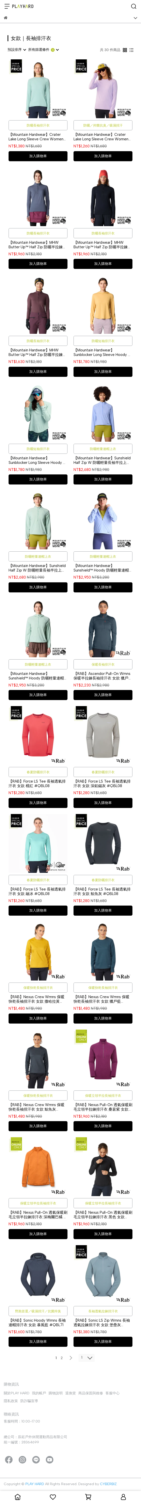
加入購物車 (38, 156)
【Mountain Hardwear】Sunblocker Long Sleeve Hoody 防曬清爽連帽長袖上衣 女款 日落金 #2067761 (103, 352)
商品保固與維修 (90, 1393)
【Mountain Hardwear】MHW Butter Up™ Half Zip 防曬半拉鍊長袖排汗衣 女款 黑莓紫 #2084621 (37, 352)
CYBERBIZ (108, 1484)
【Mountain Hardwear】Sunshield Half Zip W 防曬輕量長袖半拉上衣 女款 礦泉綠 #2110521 (37, 568)
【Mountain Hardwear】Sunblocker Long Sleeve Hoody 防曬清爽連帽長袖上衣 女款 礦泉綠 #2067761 (38, 460)
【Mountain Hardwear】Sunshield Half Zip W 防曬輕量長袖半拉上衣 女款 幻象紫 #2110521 (102, 460)
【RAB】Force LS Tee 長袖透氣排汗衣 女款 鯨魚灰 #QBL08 (102, 891)
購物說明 (56, 1393)
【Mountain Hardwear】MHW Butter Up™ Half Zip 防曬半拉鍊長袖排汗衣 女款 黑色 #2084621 (102, 244)
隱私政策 (11, 1401)
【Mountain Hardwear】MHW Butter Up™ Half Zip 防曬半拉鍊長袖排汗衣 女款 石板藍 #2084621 (37, 244)
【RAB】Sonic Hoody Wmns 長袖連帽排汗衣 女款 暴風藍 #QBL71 (37, 1322)
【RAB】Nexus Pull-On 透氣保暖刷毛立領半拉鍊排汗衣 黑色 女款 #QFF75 (103, 1214)
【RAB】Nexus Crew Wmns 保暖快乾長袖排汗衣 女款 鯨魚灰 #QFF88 (36, 1107)
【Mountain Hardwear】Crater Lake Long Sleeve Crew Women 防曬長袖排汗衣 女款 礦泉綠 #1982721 (36, 136)
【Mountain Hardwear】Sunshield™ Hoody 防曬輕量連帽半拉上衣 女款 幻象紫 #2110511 (101, 568)
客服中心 (112, 1393)
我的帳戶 (39, 1393)
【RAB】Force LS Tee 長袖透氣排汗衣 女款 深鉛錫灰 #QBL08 (102, 783)
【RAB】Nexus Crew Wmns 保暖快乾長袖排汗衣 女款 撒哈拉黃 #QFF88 (36, 999)
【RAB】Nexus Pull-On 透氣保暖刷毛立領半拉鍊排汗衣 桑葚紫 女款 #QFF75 (103, 1107)
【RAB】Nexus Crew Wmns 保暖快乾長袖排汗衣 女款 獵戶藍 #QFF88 (101, 999)
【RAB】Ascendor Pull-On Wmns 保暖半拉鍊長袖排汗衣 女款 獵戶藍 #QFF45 (103, 675)
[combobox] (17, 49)
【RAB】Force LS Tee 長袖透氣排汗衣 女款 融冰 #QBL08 (37, 891)
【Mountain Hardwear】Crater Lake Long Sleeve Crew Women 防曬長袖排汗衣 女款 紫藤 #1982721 (101, 136)
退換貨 (70, 1393)
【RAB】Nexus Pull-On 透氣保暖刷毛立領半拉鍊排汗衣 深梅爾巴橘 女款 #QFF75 (38, 1214)
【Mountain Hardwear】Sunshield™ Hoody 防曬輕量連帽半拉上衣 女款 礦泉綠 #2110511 (36, 675)
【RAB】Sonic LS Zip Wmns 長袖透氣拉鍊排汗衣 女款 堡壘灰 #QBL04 (102, 1322)
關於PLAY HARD (16, 1393)
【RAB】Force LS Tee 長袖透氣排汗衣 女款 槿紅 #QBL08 (37, 783)
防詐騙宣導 (29, 1401)
